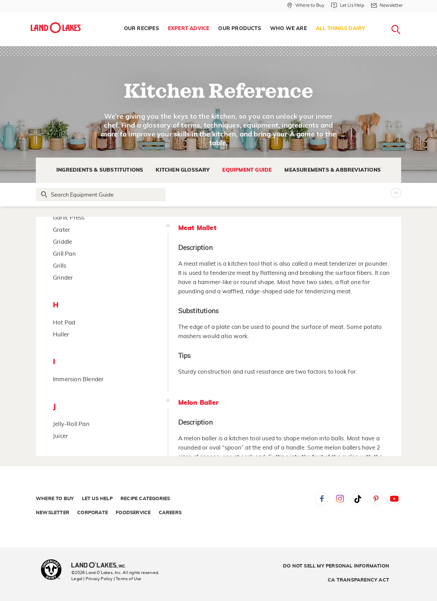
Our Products (239, 28)
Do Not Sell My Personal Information (336, 566)
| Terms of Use (128, 579)
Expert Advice (189, 28)
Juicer (60, 436)
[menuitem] (141, 28)
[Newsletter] (387, 5)
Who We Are (288, 28)
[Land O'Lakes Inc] (101, 566)
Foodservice (133, 512)
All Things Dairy (340, 28)
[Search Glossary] (101, 194)
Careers (170, 512)
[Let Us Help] (347, 5)
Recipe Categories (145, 498)
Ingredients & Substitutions (99, 170)
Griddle (62, 242)
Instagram (340, 499)
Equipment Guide (247, 170)
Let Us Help (97, 498)
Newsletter (52, 512)
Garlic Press (68, 218)
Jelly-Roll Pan (71, 424)
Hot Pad (64, 322)
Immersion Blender (78, 379)
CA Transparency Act (358, 580)
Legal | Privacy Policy (91, 579)
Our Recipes (141, 28)
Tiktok (358, 499)
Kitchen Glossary (183, 170)
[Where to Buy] (305, 5)
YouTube (394, 499)
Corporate (92, 512)
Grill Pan (64, 254)
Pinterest (376, 499)
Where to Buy (55, 498)
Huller (61, 334)
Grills (59, 266)
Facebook (321, 499)
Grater (61, 230)
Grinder (63, 278)
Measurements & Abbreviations (332, 170)
